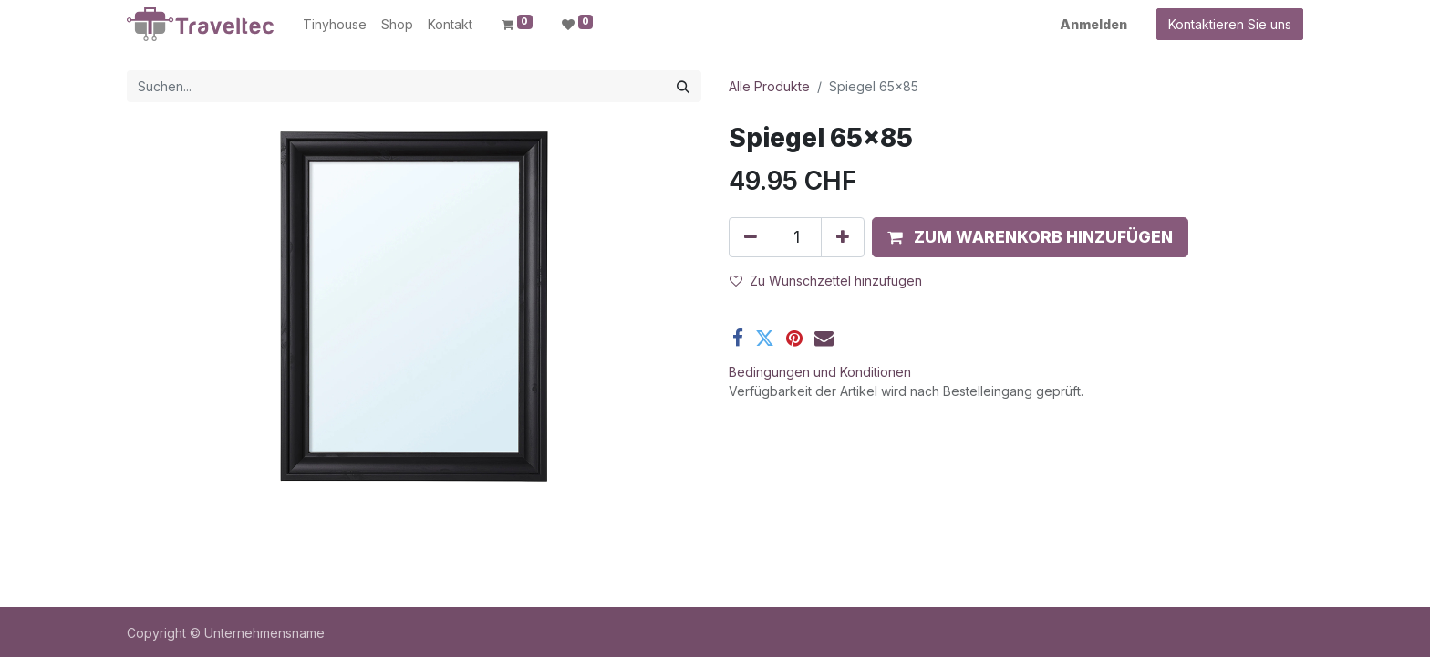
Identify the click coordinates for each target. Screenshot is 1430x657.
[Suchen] (683, 86)
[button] (1030, 237)
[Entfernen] (750, 237)
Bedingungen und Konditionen (820, 372)
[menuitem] (334, 24)
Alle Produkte (769, 86)
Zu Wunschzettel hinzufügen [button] (826, 280)
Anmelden (1093, 24)
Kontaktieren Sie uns (1229, 24)
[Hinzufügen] (843, 237)
